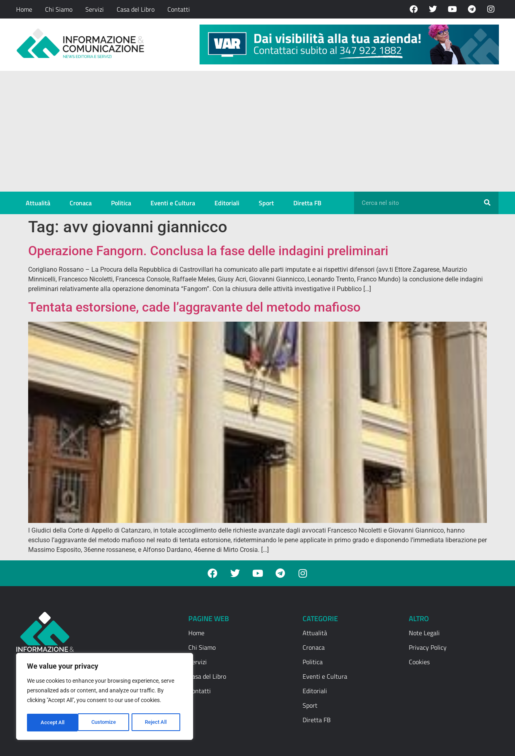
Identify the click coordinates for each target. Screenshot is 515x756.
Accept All (158, 722)
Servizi (94, 9)
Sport (266, 203)
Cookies (419, 662)
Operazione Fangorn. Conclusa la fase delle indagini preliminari (208, 250)
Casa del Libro (135, 9)
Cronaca (81, 203)
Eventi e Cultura (172, 203)
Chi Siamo (58, 9)
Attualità (38, 203)
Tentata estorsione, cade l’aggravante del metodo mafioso (194, 307)
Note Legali (424, 633)
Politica (121, 203)
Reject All (105, 722)
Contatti (178, 9)
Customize (52, 722)
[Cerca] (487, 203)
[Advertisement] (257, 131)
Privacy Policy (428, 647)
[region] (104, 697)
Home (24, 9)
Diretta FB (307, 203)
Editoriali (226, 203)
